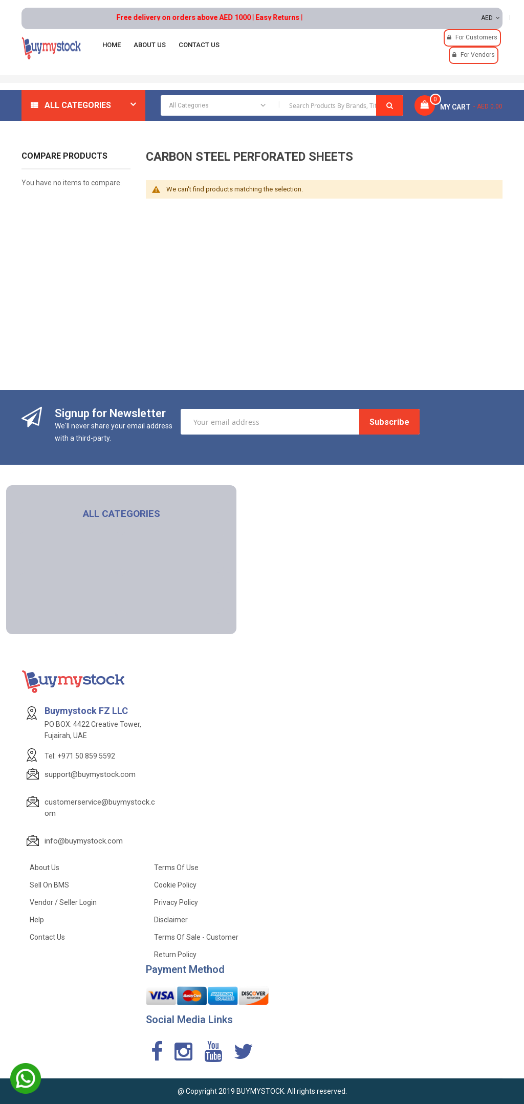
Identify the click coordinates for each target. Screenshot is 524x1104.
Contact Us (47, 937)
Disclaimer (171, 920)
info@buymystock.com (84, 841)
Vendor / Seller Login (63, 902)
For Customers (476, 37)
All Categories (78, 105)
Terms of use (176, 867)
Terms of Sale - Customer (196, 937)
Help (37, 920)
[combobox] (282, 105)
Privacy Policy (176, 902)
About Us (44, 867)
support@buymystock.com (90, 774)
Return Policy (175, 954)
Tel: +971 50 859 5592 (80, 756)
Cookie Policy (175, 885)
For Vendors (478, 54)
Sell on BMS (49, 885)
